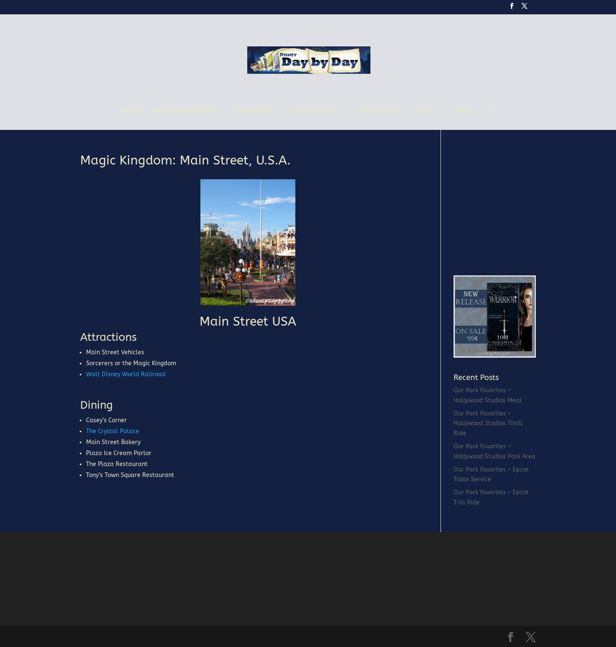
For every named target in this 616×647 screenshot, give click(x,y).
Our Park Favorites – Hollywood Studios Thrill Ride (488, 423)
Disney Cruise (314, 111)
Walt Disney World (185, 111)
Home (133, 111)
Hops (427, 111)
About (465, 111)
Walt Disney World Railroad (126, 374)
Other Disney (377, 111)
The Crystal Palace (112, 431)
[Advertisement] (517, 206)
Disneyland (254, 111)
